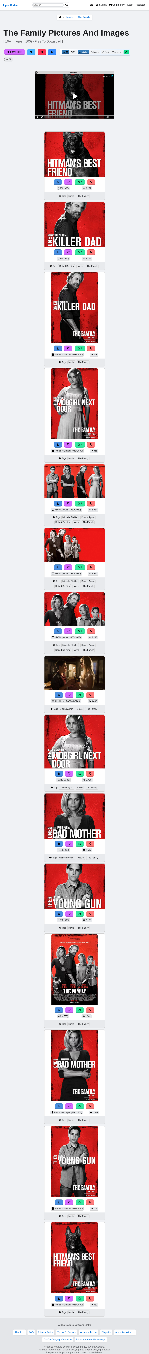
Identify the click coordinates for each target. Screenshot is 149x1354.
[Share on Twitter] (31, 52)
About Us (19, 1332)
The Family (84, 17)
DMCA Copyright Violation (58, 1339)
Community (117, 4)
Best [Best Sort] (105, 52)
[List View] (73, 52)
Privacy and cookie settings (90, 1339)
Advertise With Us (124, 1332)
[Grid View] (65, 52)
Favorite (14, 52)
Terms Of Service (66, 1332)
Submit (101, 4)
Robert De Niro (66, 266)
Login (130, 4)
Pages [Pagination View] (95, 52)
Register (140, 4)
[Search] (66, 5)
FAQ (31, 1332)
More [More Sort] (116, 52)
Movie (69, 17)
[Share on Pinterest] (42, 52)
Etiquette (106, 1332)
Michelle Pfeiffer (70, 517)
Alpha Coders (10, 5)
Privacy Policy (45, 1332)
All (8, 59)
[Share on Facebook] (52, 52)
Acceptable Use (88, 1332)
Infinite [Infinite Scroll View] (83, 52)
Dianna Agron (88, 517)
